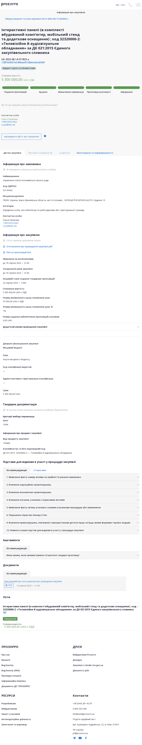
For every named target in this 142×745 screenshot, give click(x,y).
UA (117, 5)
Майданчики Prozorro (84, 654)
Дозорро (77, 660)
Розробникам (8, 703)
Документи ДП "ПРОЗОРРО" (16, 686)
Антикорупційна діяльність (16, 719)
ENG (123, 5)
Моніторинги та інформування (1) (95, 152)
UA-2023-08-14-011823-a (15, 59)
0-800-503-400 (80, 708)
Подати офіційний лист (84, 719)
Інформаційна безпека (13, 681)
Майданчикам (9, 708)
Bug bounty (7, 665)
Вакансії (5, 660)
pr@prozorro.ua (80, 733)
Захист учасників (10, 714)
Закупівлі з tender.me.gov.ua (88, 665)
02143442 (7, 190)
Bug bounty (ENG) (10, 670)
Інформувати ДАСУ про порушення (21, 136)
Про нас (5, 654)
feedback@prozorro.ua (83, 714)
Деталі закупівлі (12, 152)
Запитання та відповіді (14, 724)
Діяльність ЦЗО (81, 670)
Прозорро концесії (11, 675)
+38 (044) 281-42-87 (82, 703)
